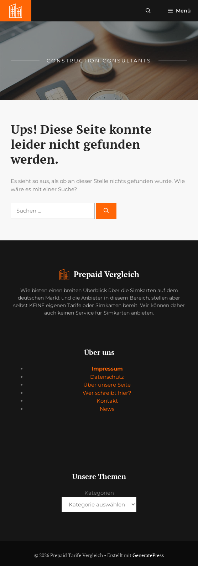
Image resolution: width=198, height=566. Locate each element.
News (107, 409)
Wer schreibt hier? (107, 392)
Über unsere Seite (107, 384)
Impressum (107, 368)
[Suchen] (106, 211)
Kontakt (107, 400)
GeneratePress (148, 555)
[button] (148, 10)
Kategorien (99, 492)
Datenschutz (107, 376)
